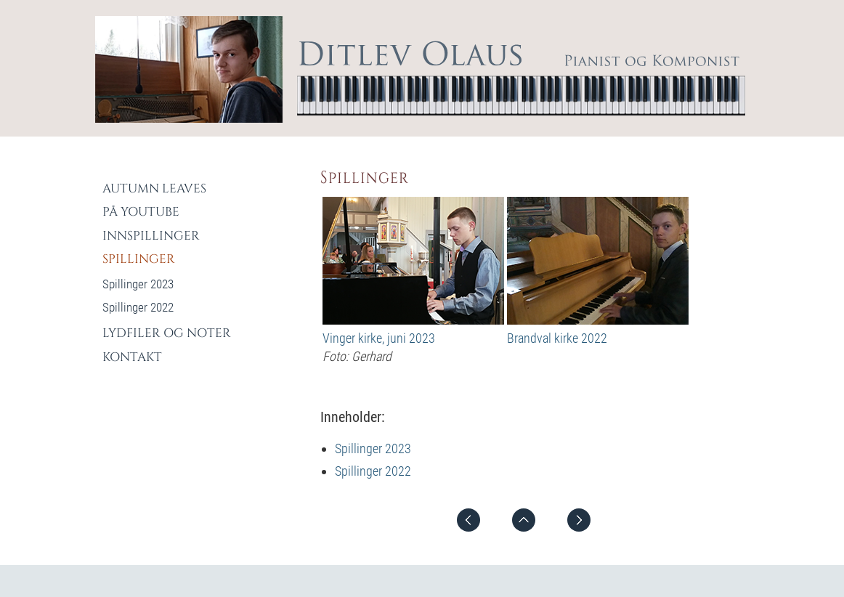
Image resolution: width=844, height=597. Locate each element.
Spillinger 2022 (373, 471)
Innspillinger (151, 235)
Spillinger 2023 (373, 448)
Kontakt (132, 357)
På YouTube (140, 211)
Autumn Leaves (154, 188)
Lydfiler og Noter (166, 333)
